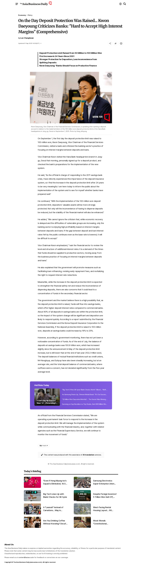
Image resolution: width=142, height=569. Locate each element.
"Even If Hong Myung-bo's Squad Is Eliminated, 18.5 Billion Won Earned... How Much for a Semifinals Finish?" (54, 482)
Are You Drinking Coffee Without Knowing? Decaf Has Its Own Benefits (54, 522)
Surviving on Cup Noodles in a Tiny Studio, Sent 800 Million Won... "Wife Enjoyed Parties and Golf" (85, 404)
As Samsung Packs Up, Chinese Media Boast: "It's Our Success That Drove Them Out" (85, 395)
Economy (22, 15)
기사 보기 (44, 445)
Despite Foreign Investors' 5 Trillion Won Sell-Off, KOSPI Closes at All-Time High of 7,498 (105, 496)
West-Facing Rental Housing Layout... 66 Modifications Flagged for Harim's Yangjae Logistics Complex (104, 509)
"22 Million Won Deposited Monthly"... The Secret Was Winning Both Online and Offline (85, 399)
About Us (9, 544)
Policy (30, 15)
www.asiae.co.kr (36, 562)
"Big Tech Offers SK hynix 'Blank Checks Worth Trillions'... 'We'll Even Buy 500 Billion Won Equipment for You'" (85, 390)
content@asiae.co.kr (26, 557)
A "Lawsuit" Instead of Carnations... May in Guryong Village (53, 509)
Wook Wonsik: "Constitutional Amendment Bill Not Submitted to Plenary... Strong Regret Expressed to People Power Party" (104, 522)
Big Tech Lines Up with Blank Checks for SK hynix (55, 495)
